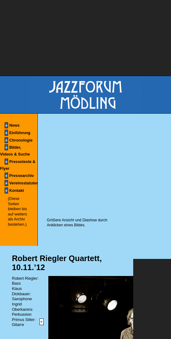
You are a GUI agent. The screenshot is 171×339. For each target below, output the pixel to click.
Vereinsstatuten (21, 183)
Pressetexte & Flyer (17, 165)
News (12, 125)
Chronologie (19, 140)
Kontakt (14, 190)
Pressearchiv (19, 176)
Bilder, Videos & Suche (15, 150)
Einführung (17, 133)
